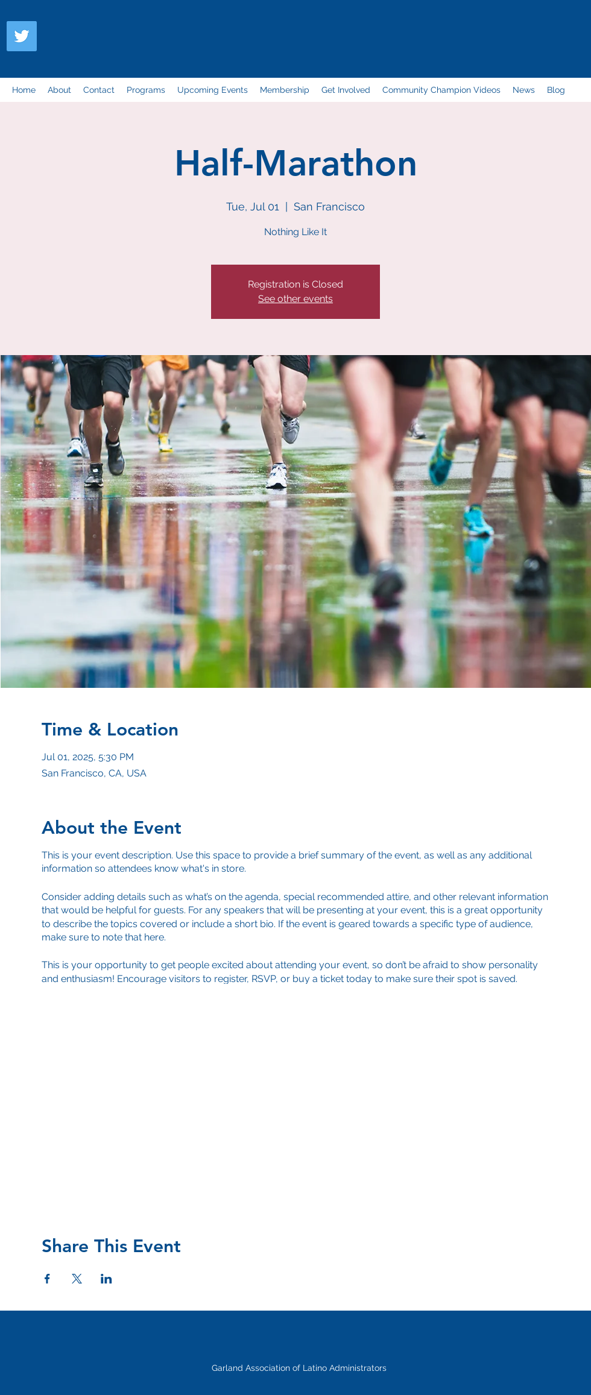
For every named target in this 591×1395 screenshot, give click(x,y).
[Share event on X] (77, 1278)
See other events (295, 298)
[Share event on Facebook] (47, 1278)
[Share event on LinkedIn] (106, 1278)
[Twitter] (22, 36)
